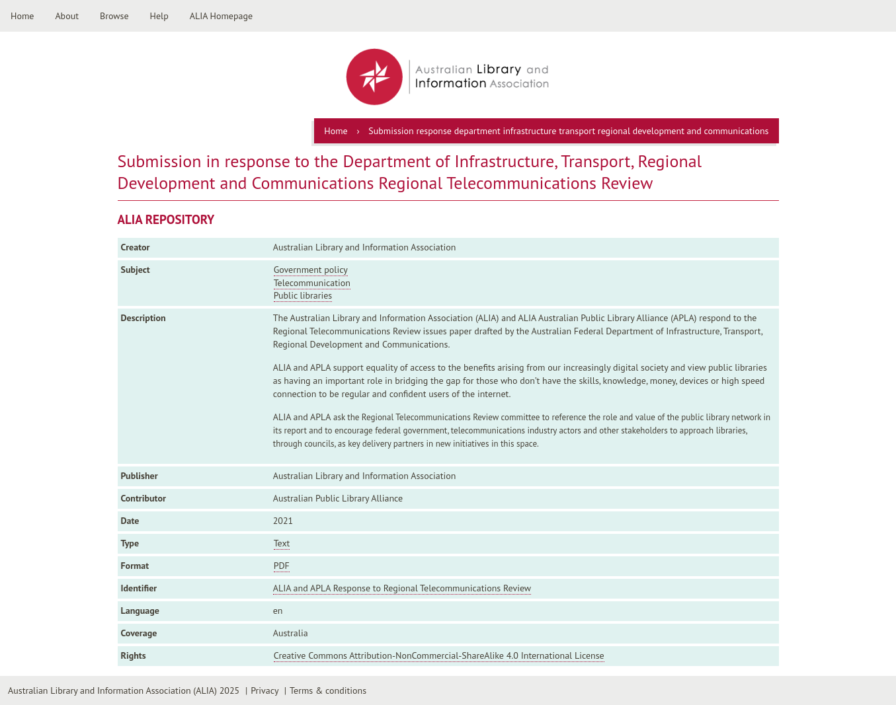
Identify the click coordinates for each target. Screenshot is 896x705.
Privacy (264, 690)
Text (282, 543)
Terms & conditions (328, 690)
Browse (114, 16)
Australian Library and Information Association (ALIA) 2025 (123, 690)
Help (159, 16)
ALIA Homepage (221, 16)
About (67, 16)
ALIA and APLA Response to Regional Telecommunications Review (402, 588)
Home (22, 16)
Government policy (311, 270)
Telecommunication (312, 283)
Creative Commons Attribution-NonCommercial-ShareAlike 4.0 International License (439, 655)
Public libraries (303, 295)
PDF (282, 566)
